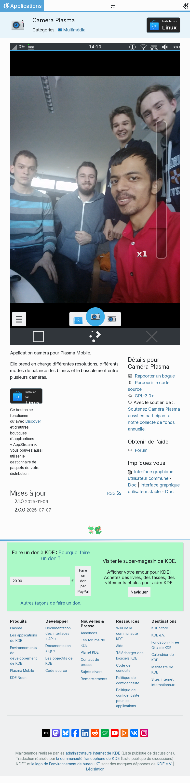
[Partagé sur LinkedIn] (85, 730)
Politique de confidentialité (127, 680)
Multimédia (71, 29)
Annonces (89, 633)
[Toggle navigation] (113, 6)
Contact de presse (90, 662)
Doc (132, 484)
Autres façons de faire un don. (50, 603)
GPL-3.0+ (144, 395)
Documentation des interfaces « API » (58, 633)
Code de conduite (123, 668)
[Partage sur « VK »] (134, 730)
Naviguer (139, 592)
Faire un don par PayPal (83, 581)
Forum (141, 450)
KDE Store (159, 628)
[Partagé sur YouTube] (115, 730)
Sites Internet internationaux (163, 682)
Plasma (16, 628)
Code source (56, 670)
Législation (95, 769)
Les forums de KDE (93, 643)
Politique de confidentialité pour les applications (127, 698)
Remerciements (94, 679)
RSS (114, 493)
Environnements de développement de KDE (23, 656)
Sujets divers (92, 672)
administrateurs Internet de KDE (93, 753)
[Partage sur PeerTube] (124, 730)
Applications (22, 7)
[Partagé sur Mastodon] (56, 730)
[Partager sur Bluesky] (65, 730)
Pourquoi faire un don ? (65, 555)
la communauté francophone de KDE (88, 758)
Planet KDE (90, 652)
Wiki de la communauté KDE (127, 633)
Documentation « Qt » (58, 648)
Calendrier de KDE (162, 657)
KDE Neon (18, 677)
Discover (33, 421)
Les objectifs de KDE (59, 661)
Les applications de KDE (23, 638)
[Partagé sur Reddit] (95, 730)
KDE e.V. (158, 635)
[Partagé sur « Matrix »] (46, 730)
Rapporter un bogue (155, 375)
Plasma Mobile (22, 670)
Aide (119, 646)
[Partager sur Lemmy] (105, 730)
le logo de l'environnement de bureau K (65, 764)
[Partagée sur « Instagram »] (144, 730)
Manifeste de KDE (162, 670)
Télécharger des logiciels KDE (130, 655)
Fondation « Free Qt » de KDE (165, 645)
